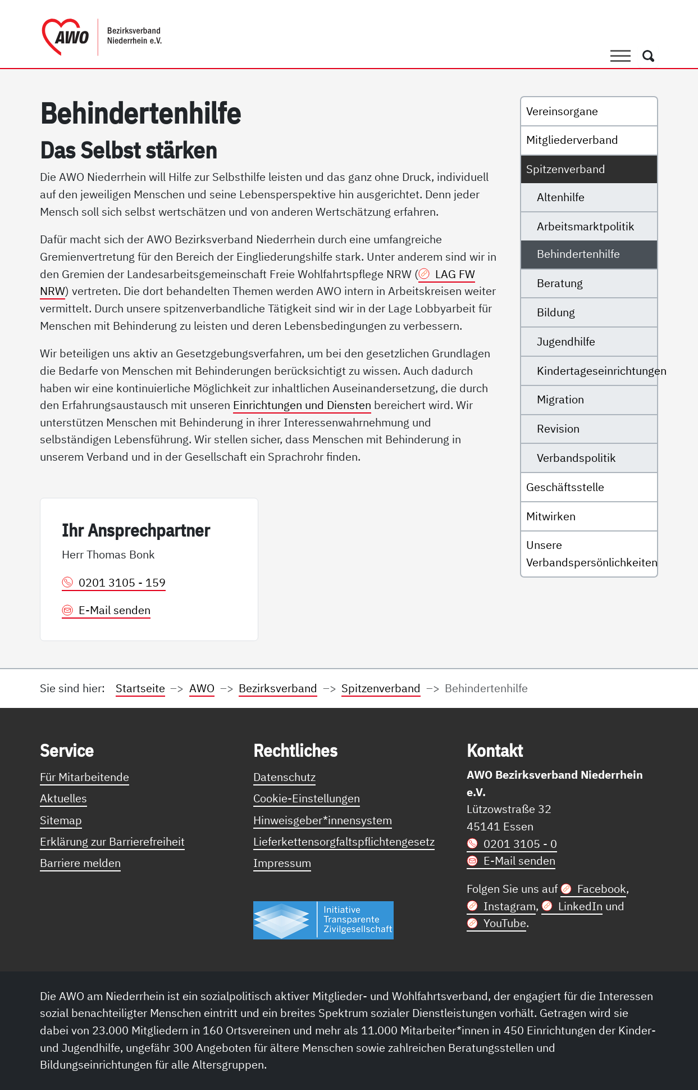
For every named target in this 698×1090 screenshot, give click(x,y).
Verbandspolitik (576, 457)
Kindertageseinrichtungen (597, 370)
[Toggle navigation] (620, 55)
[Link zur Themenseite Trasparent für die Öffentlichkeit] (323, 919)
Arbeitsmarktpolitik (586, 226)
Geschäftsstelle (565, 486)
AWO (202, 688)
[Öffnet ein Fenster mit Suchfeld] (648, 55)
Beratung (560, 282)
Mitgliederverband (572, 139)
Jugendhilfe (566, 341)
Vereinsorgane (562, 111)
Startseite (140, 688)
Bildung (556, 312)
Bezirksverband (278, 688)
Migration (560, 399)
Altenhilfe (561, 197)
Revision (558, 428)
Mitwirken (551, 516)
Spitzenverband (565, 168)
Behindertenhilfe (578, 253)
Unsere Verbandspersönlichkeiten (591, 553)
